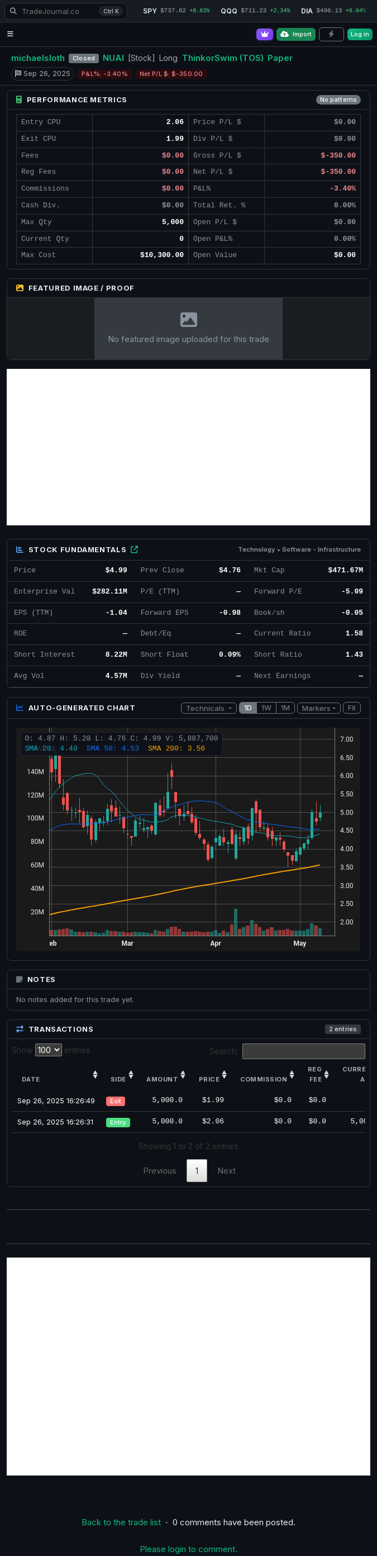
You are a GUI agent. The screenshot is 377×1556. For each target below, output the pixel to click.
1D (248, 707)
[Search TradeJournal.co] (65, 11)
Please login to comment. (188, 1549)
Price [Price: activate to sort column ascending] (209, 1079)
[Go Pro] (264, 34)
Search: (287, 1051)
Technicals (206, 708)
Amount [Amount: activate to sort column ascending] (162, 1079)
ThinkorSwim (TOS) (223, 58)
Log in (360, 34)
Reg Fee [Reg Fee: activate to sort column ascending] (315, 1074)
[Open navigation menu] (10, 34)
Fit (352, 707)
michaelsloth (38, 58)
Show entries (51, 1049)
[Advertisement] (188, 447)
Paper (280, 58)
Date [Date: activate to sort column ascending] (31, 1079)
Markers (316, 708)
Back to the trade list (121, 1522)
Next (226, 1170)
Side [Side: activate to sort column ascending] (118, 1079)
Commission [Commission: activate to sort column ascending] (263, 1079)
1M (285, 707)
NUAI (113, 58)
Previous (159, 1170)
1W (266, 707)
